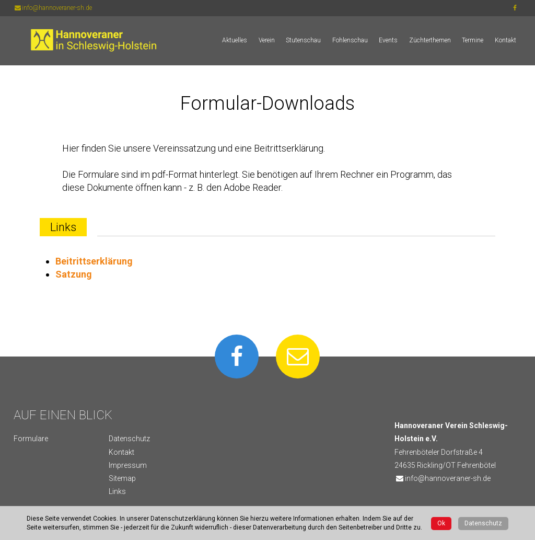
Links (117, 491)
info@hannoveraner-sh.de (53, 8)
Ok (441, 523)
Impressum (128, 465)
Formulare (31, 438)
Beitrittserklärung (94, 261)
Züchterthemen (430, 40)
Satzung (73, 274)
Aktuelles (234, 40)
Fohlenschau (350, 40)
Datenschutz (129, 438)
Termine (472, 40)
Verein (267, 40)
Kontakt (505, 40)
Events (388, 40)
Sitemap (122, 478)
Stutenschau (303, 40)
